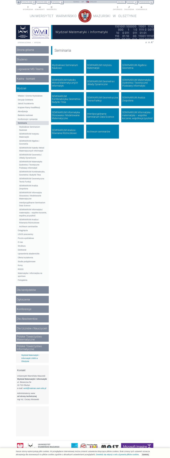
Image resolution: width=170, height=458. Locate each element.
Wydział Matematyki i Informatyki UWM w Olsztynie (30, 358)
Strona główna (24, 42)
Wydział (37, 42)
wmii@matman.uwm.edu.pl (34, 388)
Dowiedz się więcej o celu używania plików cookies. (117, 454)
